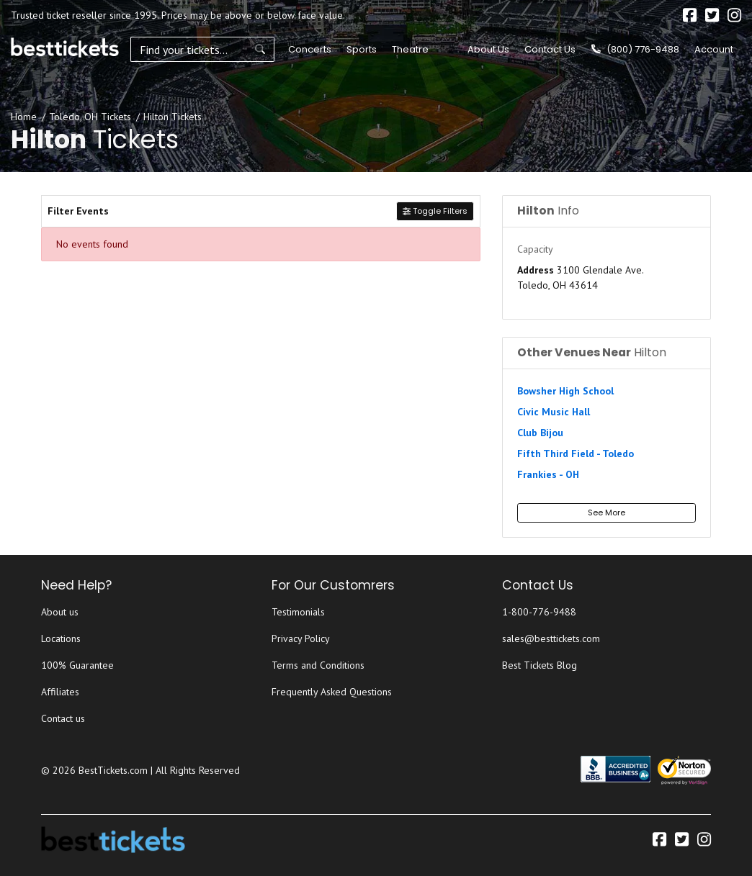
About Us (488, 49)
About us (60, 611)
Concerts (309, 49)
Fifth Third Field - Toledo (575, 453)
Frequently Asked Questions (332, 691)
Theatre (410, 49)
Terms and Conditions (318, 665)
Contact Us (550, 49)
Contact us (63, 718)
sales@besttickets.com (551, 638)
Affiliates (60, 691)
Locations (61, 638)
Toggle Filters (435, 211)
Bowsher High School (565, 390)
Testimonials (298, 611)
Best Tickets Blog (539, 665)
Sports (361, 49)
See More (606, 512)
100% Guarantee (77, 665)
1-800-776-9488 (539, 611)
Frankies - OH (548, 474)
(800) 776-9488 (635, 49)
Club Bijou (540, 432)
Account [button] (713, 49)
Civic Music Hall (553, 411)
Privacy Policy (301, 638)
